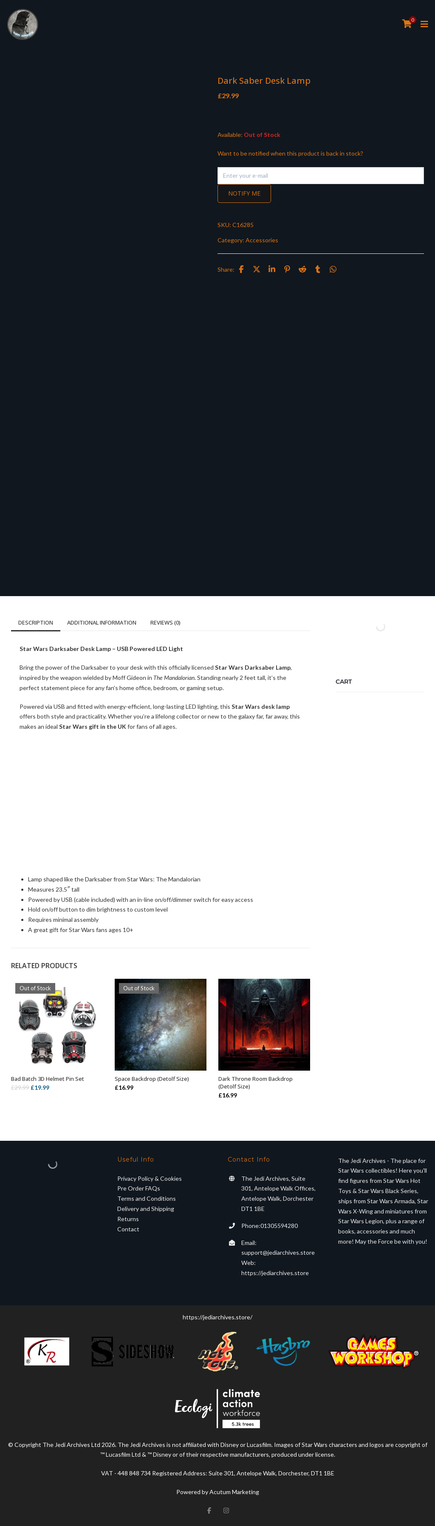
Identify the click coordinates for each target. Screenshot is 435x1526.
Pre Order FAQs (138, 1188)
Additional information (101, 622)
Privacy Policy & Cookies (149, 1178)
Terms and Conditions (146, 1198)
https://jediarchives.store (275, 1272)
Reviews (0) (165, 622)
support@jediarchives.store (278, 1252)
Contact (128, 1229)
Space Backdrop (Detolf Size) (152, 1079)
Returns (128, 1218)
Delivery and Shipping (145, 1208)
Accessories (262, 240)
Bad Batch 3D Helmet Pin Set (47, 1079)
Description (35, 622)
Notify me (244, 193)
